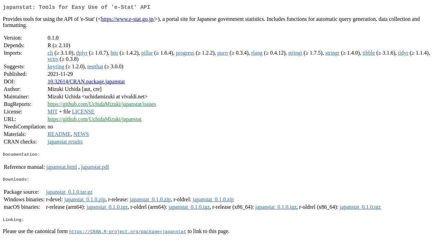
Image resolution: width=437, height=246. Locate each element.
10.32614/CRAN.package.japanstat (86, 83)
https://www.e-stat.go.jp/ (128, 20)
